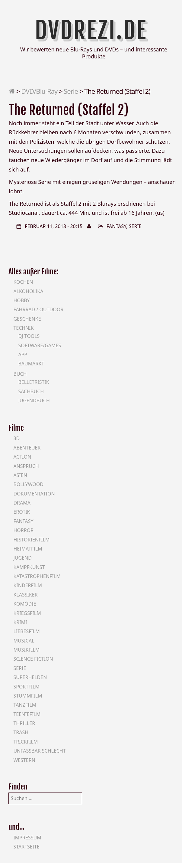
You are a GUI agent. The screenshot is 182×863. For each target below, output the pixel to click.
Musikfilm (26, 649)
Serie (71, 91)
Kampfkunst (29, 567)
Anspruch (26, 466)
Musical (23, 640)
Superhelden (30, 677)
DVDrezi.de (91, 30)
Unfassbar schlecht (39, 750)
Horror (23, 530)
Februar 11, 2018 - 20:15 (53, 226)
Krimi (20, 622)
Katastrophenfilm (36, 576)
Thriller (24, 723)
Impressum (27, 837)
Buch (20, 374)
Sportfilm (26, 686)
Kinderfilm (27, 585)
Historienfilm (31, 539)
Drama (21, 502)
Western (24, 760)
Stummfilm (27, 695)
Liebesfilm (26, 631)
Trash (20, 732)
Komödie (24, 603)
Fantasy (116, 226)
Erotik (21, 511)
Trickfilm (25, 741)
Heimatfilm (27, 548)
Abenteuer (26, 447)
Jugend (22, 557)
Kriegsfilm (27, 613)
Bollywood (28, 484)
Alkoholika (28, 291)
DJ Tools (29, 336)
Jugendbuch (34, 400)
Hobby (21, 300)
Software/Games (39, 345)
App (22, 354)
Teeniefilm (26, 714)
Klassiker (25, 594)
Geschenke (27, 318)
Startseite (26, 846)
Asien (20, 475)
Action (22, 456)
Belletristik (33, 382)
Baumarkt (31, 363)
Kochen (23, 282)
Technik (23, 328)
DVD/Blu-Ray (39, 91)
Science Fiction (33, 658)
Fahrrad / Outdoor (38, 309)
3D (16, 438)
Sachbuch (31, 391)
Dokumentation (34, 493)
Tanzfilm (24, 704)
